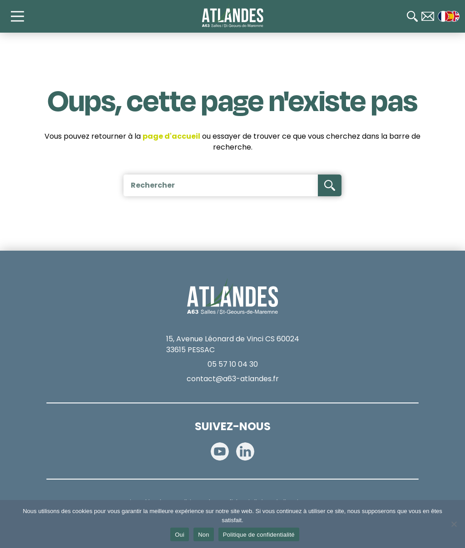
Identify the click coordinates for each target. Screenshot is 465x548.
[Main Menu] (22, 16)
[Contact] (427, 16)
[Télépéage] (447, 318)
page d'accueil (171, 136)
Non (203, 534)
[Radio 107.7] (447, 289)
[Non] (453, 524)
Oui (179, 534)
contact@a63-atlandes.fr (233, 378)
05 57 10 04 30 (233, 364)
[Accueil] (232, 15)
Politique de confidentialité (259, 534)
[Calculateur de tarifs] (447, 231)
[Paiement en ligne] (447, 260)
